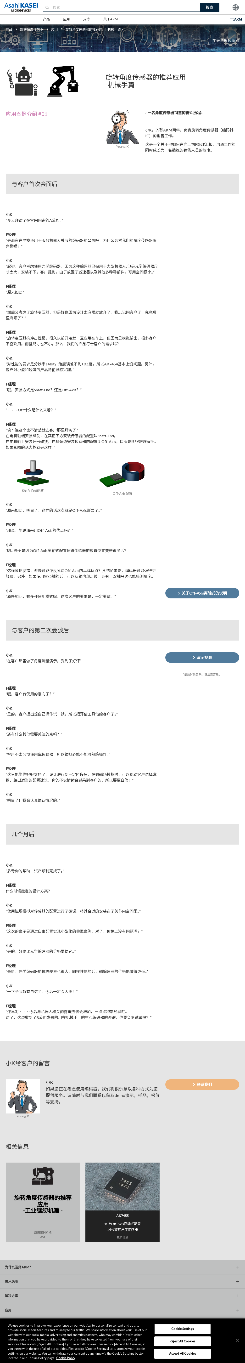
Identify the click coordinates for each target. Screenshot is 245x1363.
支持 (86, 19)
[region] (122, 1340)
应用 (66, 19)
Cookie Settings (182, 1329)
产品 (46, 19)
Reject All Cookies (182, 1341)
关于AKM (110, 19)
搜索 (209, 7)
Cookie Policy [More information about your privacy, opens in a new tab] (65, 1358)
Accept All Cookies (182, 1353)
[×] (237, 1340)
